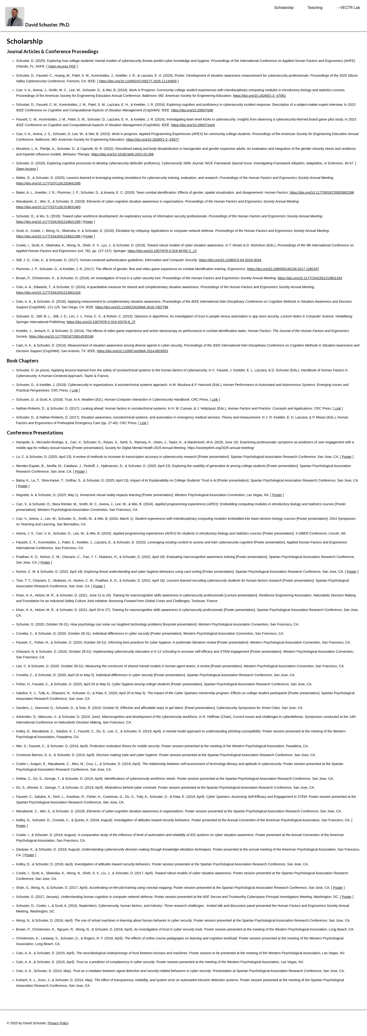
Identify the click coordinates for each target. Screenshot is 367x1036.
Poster (88, 222)
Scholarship (284, 8)
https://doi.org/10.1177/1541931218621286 (48, 236)
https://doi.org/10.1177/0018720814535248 (61, 336)
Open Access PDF (62, 66)
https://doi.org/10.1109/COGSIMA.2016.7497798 (131, 307)
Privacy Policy (58, 1023)
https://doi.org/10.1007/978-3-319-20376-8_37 (101, 322)
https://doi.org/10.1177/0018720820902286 (322, 192)
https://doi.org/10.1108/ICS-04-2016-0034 (230, 260)
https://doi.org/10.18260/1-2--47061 (259, 96)
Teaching (315, 8)
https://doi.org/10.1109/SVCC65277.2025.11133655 (138, 81)
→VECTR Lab (348, 8)
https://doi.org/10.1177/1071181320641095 (48, 183)
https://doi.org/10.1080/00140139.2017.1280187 (283, 269)
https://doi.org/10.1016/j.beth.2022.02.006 (122, 154)
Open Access (26, 169)
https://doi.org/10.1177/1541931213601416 (48, 292)
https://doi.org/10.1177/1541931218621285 (48, 222)
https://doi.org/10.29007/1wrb (193, 125)
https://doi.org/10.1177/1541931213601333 (310, 278)
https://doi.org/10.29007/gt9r (192, 110)
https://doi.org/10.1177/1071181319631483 (48, 207)
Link (75, 390)
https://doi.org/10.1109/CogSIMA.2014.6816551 (132, 351)
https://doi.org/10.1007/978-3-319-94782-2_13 (162, 251)
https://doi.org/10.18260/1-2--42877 (152, 139)
